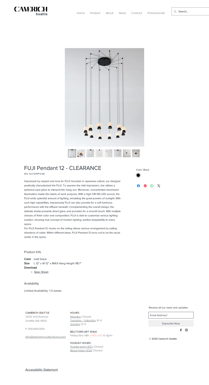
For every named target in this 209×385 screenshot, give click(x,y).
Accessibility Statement (41, 369)
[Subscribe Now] (171, 323)
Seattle (42, 14)
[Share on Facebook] (138, 186)
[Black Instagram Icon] (186, 330)
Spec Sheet (41, 271)
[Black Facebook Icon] (181, 330)
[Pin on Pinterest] (145, 186)
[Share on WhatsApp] (152, 186)
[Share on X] (159, 186)
